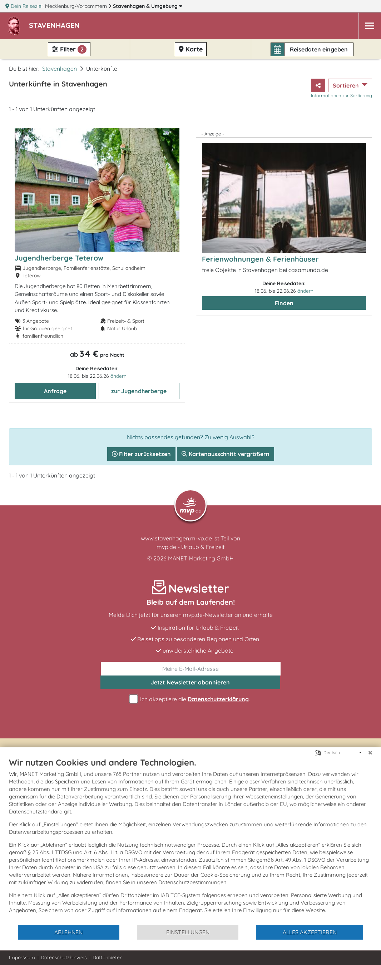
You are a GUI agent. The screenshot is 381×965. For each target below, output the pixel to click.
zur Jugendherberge (139, 391)
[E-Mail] (191, 669)
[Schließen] (370, 752)
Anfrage (55, 391)
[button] (56, 26)
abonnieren (190, 682)
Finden (284, 303)
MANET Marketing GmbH (201, 558)
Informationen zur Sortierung (341, 95)
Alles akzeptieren (310, 932)
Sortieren (346, 85)
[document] (190, 840)
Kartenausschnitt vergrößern (225, 453)
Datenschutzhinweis (64, 957)
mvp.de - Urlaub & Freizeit (190, 546)
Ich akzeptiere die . (190, 699)
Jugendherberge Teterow (59, 257)
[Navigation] (369, 26)
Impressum (22, 957)
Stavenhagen (147, 6)
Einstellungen (187, 932)
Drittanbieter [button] (107, 957)
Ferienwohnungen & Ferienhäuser (260, 258)
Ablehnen (68, 932)
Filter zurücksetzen (141, 453)
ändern (118, 376)
